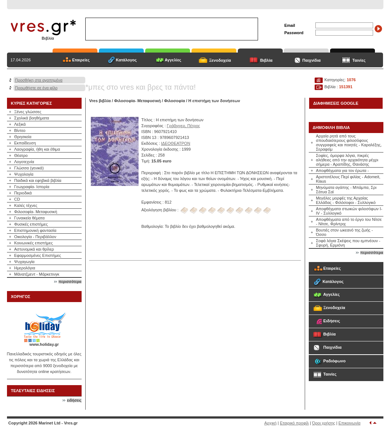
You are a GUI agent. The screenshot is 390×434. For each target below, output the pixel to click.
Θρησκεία (23, 136)
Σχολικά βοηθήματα (31, 118)
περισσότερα (69, 282)
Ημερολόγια (24, 268)
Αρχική (270, 423)
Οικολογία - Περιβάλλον (35, 236)
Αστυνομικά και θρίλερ (34, 249)
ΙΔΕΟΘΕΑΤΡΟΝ (175, 143)
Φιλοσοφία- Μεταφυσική (35, 211)
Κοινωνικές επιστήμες (33, 243)
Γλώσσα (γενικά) (29, 168)
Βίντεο (20, 130)
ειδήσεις (74, 400)
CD (17, 199)
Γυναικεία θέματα (29, 218)
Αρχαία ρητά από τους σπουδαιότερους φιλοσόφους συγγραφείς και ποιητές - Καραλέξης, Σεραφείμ (349, 142)
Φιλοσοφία (174, 100)
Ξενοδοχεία (220, 60)
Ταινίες (359, 60)
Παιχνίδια (312, 60)
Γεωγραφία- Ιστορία (32, 186)
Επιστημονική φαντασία (35, 230)
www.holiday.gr (44, 344)
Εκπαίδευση (25, 143)
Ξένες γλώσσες (28, 112)
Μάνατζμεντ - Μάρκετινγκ (37, 274)
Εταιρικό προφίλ (294, 423)
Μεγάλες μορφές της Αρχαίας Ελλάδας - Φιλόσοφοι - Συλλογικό (346, 200)
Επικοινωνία (350, 423)
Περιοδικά (23, 193)
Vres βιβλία (100, 100)
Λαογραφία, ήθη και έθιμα (37, 149)
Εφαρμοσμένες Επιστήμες (37, 255)
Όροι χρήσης (323, 423)
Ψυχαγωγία (24, 261)
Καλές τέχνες (25, 205)
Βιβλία (266, 60)
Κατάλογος (126, 60)
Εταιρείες (81, 60)
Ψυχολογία (23, 174)
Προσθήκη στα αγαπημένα (38, 80)
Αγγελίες (173, 60)
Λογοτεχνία (24, 161)
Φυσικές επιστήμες (31, 224)
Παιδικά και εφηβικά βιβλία (37, 180)
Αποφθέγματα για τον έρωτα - (342, 170)
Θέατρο (21, 155)
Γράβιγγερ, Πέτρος (183, 125)
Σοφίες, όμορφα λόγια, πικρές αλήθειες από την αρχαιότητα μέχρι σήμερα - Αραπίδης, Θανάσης (347, 159)
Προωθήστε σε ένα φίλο (36, 88)
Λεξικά (20, 124)
